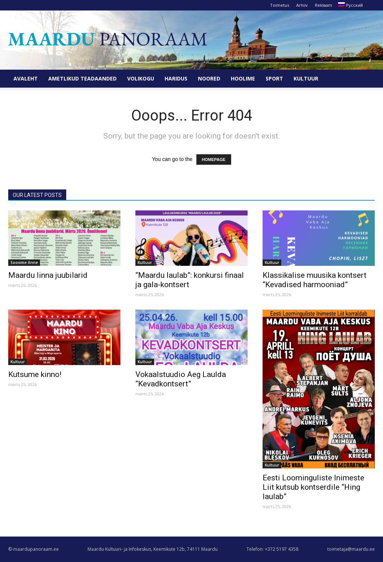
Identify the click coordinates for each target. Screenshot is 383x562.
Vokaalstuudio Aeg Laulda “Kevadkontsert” (180, 379)
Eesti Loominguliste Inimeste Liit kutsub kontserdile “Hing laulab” (313, 487)
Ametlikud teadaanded (82, 78)
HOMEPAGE (214, 159)
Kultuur (306, 78)
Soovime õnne (24, 262)
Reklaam (323, 5)
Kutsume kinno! (34, 374)
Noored (209, 78)
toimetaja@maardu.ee (351, 549)
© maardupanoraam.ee (33, 549)
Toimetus (279, 5)
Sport (274, 78)
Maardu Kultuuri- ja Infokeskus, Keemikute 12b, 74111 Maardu (153, 549)
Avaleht (25, 78)
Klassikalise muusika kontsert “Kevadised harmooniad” (315, 280)
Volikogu (140, 78)
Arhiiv (302, 5)
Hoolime (243, 78)
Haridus (176, 78)
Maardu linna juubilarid (48, 275)
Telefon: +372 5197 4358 (272, 549)
